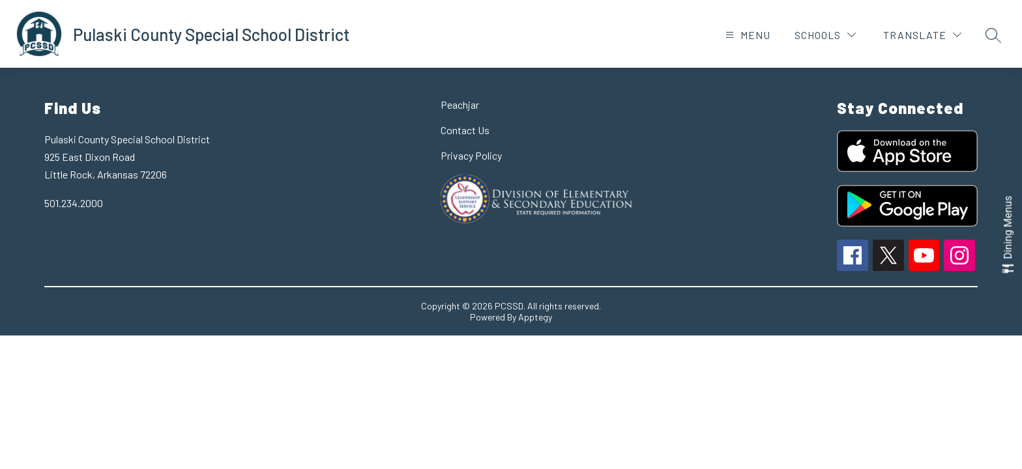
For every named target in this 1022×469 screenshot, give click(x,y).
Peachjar (460, 104)
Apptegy (535, 316)
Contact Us (465, 130)
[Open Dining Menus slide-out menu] (1007, 234)
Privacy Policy (471, 155)
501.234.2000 (73, 203)
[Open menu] (746, 35)
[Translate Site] (922, 35)
